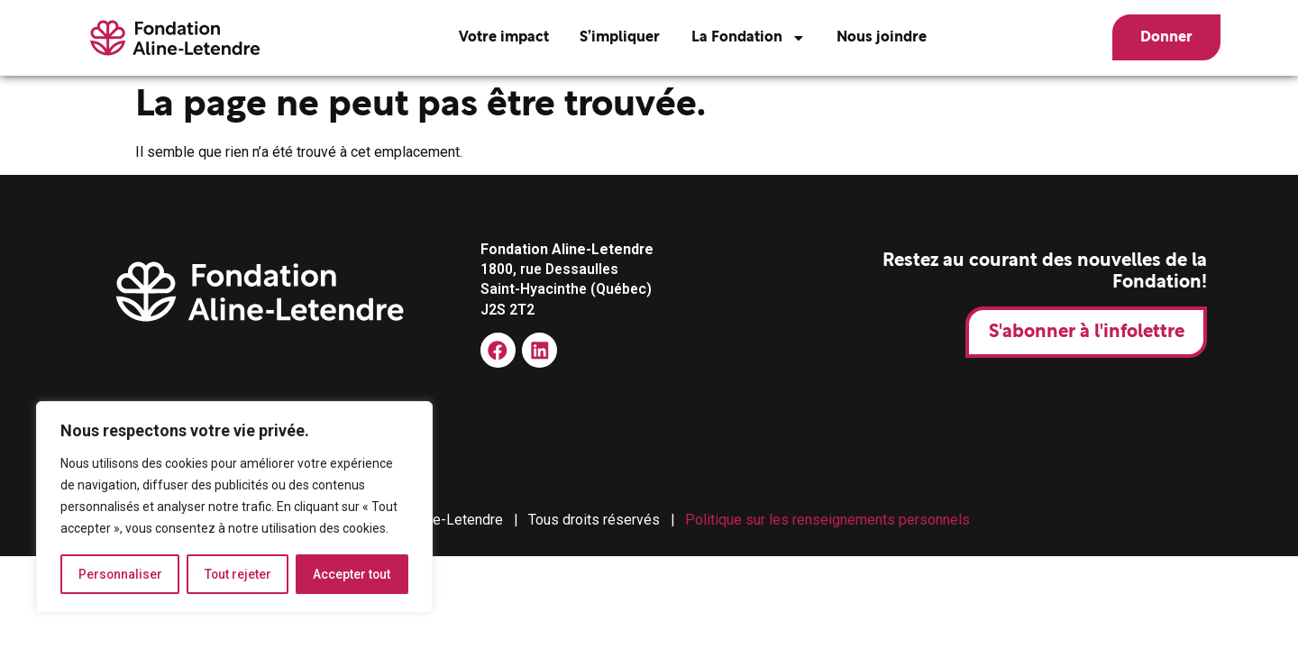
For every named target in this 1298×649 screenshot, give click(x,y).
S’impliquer (616, 38)
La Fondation (745, 38)
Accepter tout (352, 574)
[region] (234, 507)
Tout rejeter (237, 574)
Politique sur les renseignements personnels (827, 519)
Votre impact (499, 38)
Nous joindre (878, 38)
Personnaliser (120, 574)
